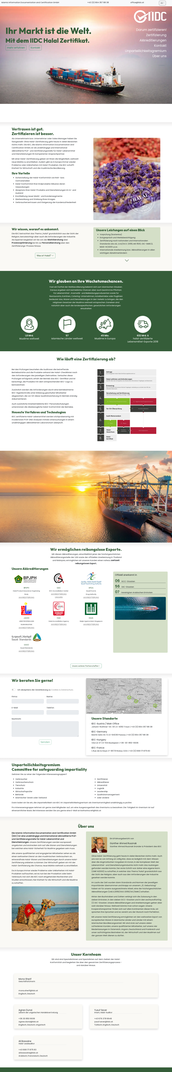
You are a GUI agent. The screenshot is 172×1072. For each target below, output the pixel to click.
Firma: (14, 696)
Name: (50, 696)
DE (162, 3)
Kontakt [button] (35, 47)
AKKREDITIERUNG (26, 597)
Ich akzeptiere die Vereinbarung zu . (46, 689)
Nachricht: (16, 718)
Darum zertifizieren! (151, 30)
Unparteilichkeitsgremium (145, 51)
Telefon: (50, 707)
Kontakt (160, 45)
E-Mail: (15, 707)
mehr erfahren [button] (16, 47)
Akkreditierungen (153, 40)
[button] (127, 261)
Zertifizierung (156, 35)
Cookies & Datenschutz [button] (62, 689)
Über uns (159, 56)
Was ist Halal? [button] (45, 255)
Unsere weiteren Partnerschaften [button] (86, 666)
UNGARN (59, 597)
